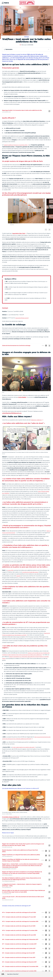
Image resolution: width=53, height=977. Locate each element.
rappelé (18, 576)
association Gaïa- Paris (18, 233)
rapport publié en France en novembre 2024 (15, 145)
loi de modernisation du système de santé (23, 747)
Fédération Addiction (36, 420)
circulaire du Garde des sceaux (30, 572)
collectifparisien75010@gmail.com (11, 413)
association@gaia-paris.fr (22, 318)
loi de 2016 (10, 570)
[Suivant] (49, 229)
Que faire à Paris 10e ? (13, 974)
